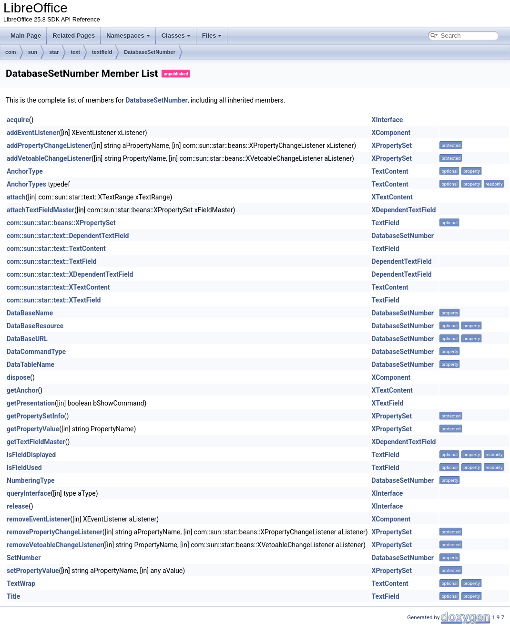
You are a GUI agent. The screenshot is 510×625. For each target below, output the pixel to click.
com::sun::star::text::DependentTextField (68, 236)
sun (33, 52)
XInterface (387, 120)
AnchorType (25, 171)
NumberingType (31, 480)
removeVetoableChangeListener (55, 545)
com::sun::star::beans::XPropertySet (61, 223)
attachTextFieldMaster (40, 210)
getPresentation (31, 403)
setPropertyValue (33, 570)
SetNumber (24, 558)
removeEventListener (38, 519)
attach (16, 197)
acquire (18, 120)
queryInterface (29, 493)
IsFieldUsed (24, 467)
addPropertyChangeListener (49, 145)
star (54, 52)
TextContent (390, 171)
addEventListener (33, 132)
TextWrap (21, 583)
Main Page (25, 35)
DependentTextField (402, 261)
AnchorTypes (26, 184)
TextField (385, 223)
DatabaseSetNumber (149, 52)
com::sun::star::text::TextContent (56, 248)
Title (13, 596)
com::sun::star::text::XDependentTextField (70, 274)
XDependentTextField (404, 210)
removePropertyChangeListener (54, 532)
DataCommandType (36, 351)
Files (212, 35)
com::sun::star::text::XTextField (54, 300)
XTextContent (392, 197)
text (75, 52)
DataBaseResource (35, 326)
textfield (102, 52)
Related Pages (73, 35)
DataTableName (30, 364)
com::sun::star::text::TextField (51, 261)
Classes (176, 35)
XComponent (391, 132)
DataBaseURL (27, 339)
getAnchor (22, 390)
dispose (18, 377)
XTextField (388, 403)
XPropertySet (392, 145)
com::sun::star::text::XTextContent (58, 287)
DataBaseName (30, 313)
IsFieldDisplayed (31, 454)
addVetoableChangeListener (49, 158)
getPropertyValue (33, 429)
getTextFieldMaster (36, 442)
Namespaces (128, 35)
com (10, 52)
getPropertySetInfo (35, 416)
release (18, 506)
